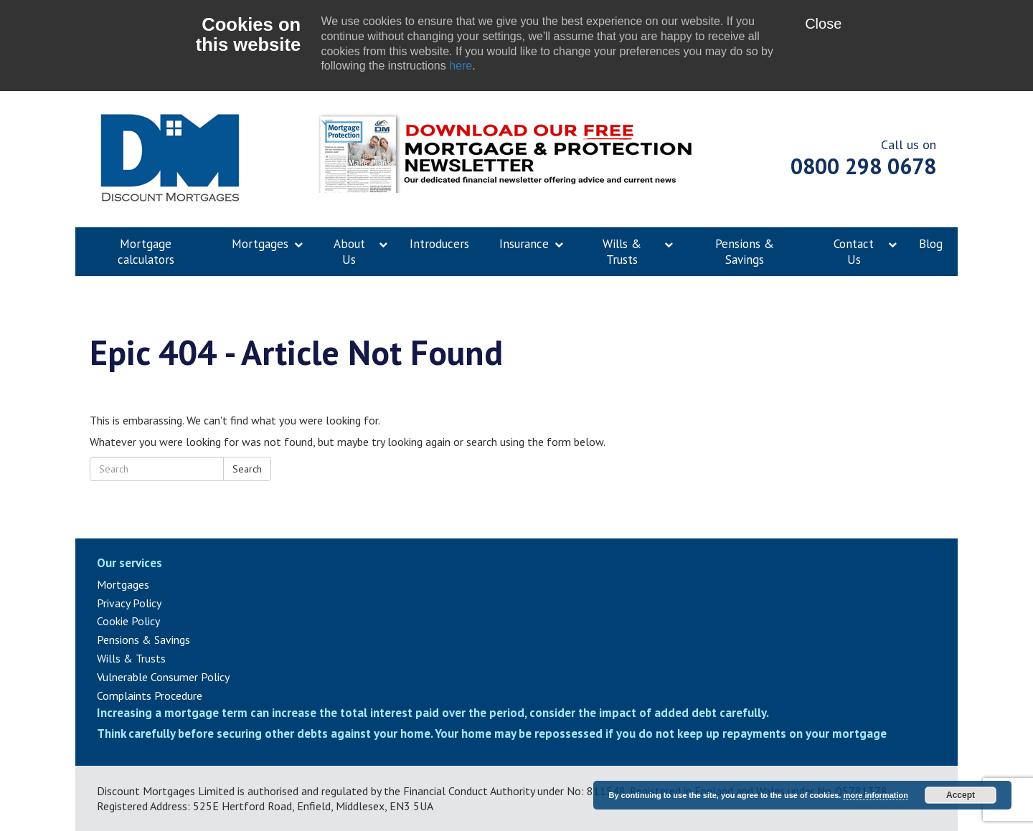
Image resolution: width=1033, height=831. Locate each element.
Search (247, 468)
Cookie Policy (128, 621)
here (460, 66)
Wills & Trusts (131, 658)
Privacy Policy (129, 603)
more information (875, 795)
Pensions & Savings (143, 639)
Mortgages (123, 584)
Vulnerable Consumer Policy (163, 677)
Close (823, 24)
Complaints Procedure (149, 695)
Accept (960, 795)
